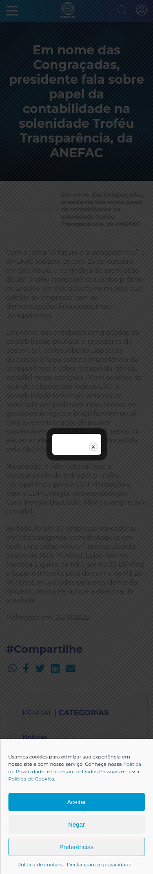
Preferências (76, 846)
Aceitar (76, 801)
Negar (76, 824)
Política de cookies (40, 864)
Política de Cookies (31, 779)
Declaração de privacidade (99, 864)
